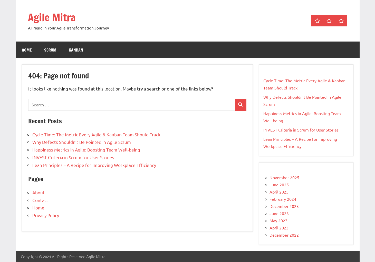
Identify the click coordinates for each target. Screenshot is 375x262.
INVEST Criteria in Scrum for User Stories (73, 157)
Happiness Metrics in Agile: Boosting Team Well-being (86, 149)
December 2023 (284, 206)
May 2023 (278, 220)
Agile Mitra (52, 17)
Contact (40, 200)
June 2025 (279, 184)
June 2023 (279, 213)
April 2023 (279, 227)
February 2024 (283, 198)
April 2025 (279, 191)
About (38, 192)
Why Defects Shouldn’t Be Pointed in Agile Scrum (81, 142)
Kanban (76, 50)
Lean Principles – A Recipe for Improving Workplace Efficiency (94, 165)
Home (27, 50)
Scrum (50, 50)
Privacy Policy (45, 215)
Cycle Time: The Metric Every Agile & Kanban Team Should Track (96, 134)
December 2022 (284, 234)
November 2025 (284, 177)
